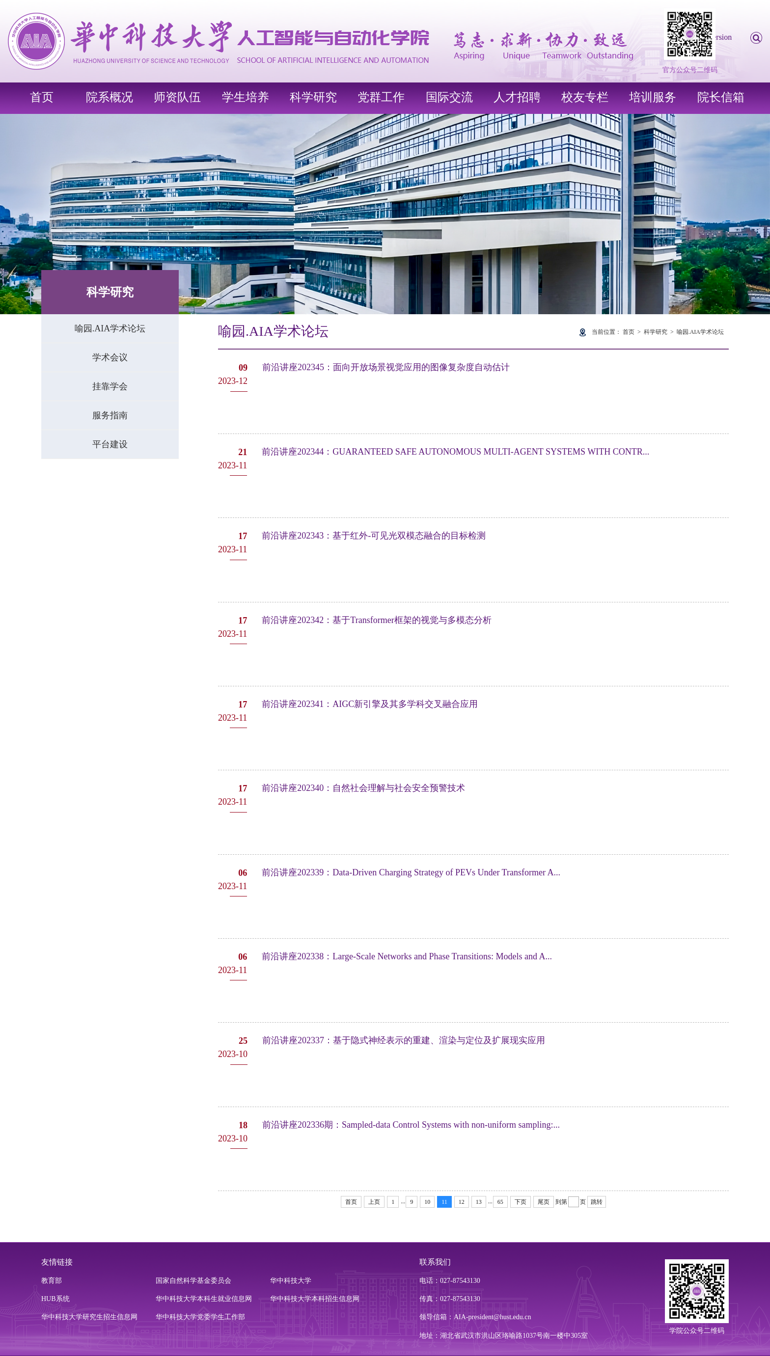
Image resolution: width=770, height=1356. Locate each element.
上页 (374, 1201)
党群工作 (381, 97)
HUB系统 (55, 1298)
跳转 (597, 1201)
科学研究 (313, 97)
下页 (520, 1201)
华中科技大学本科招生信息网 (314, 1298)
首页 (42, 97)
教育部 (51, 1280)
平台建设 (110, 444)
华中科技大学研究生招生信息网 (89, 1317)
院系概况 (109, 97)
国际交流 (449, 97)
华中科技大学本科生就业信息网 (204, 1298)
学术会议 (110, 357)
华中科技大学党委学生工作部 (200, 1317)
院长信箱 (720, 97)
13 (479, 1201)
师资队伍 (177, 97)
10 (427, 1201)
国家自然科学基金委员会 (193, 1280)
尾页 (544, 1201)
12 (462, 1201)
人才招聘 (517, 97)
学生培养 (245, 97)
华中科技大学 (290, 1280)
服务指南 (110, 415)
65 (500, 1201)
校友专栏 (584, 97)
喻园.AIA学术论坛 (110, 328)
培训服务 (652, 97)
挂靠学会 (110, 386)
